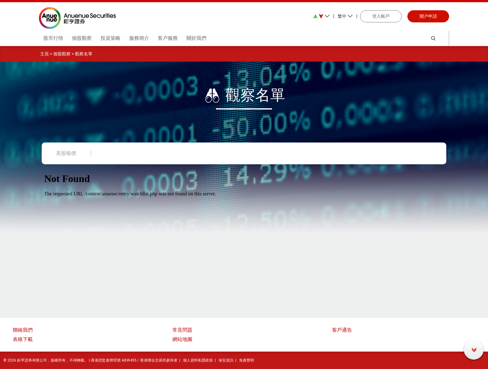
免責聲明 (246, 360)
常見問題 (182, 330)
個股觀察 (62, 53)
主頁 (44, 53)
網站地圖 (182, 339)
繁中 (345, 16)
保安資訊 (225, 360)
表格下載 (23, 339)
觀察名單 (83, 53)
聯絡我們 (23, 330)
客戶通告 (342, 330)
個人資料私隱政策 (198, 360)
